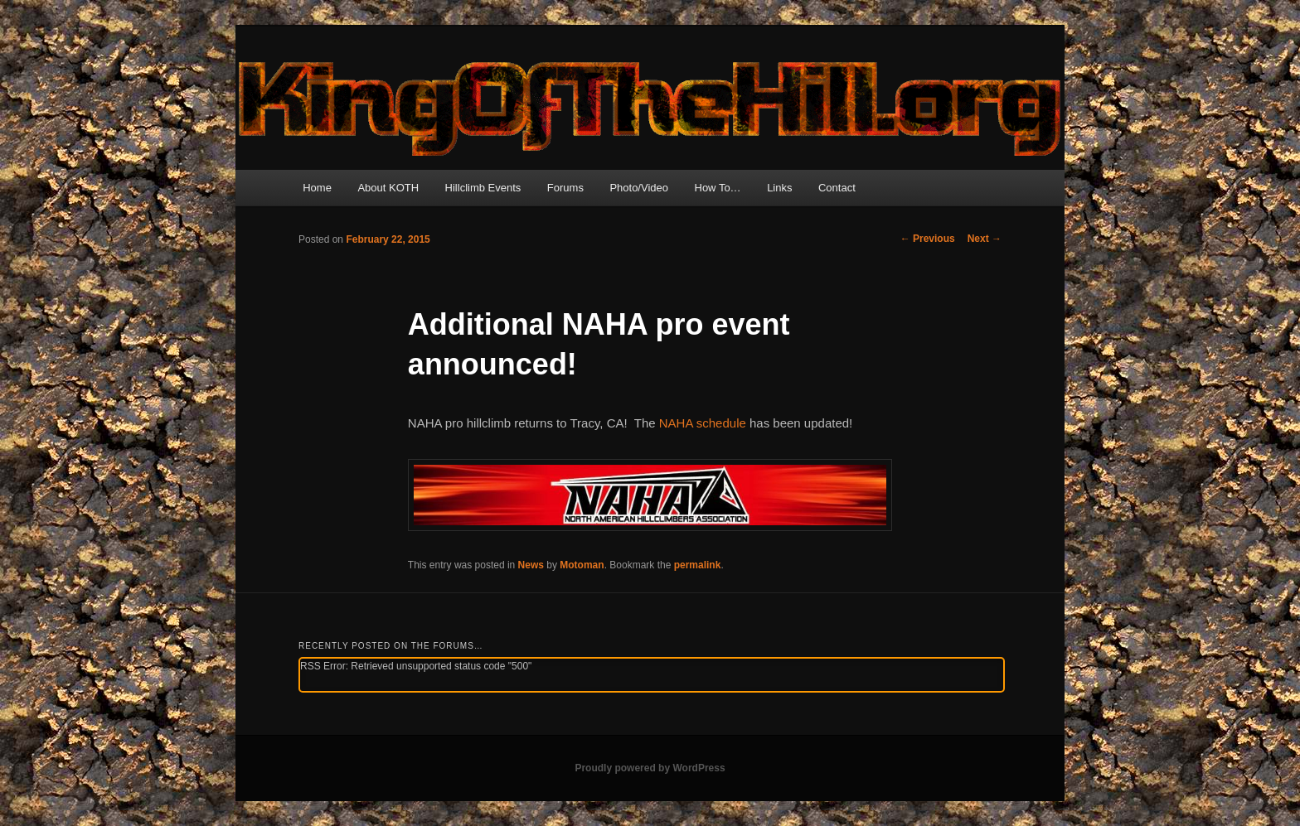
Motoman (582, 565)
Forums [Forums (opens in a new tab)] (565, 187)
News (531, 565)
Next (985, 238)
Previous (927, 238)
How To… (718, 187)
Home (317, 187)
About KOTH (388, 187)
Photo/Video (638, 187)
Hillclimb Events (483, 187)
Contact (837, 187)
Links (779, 187)
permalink (697, 565)
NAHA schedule (702, 423)
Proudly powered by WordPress (650, 768)
